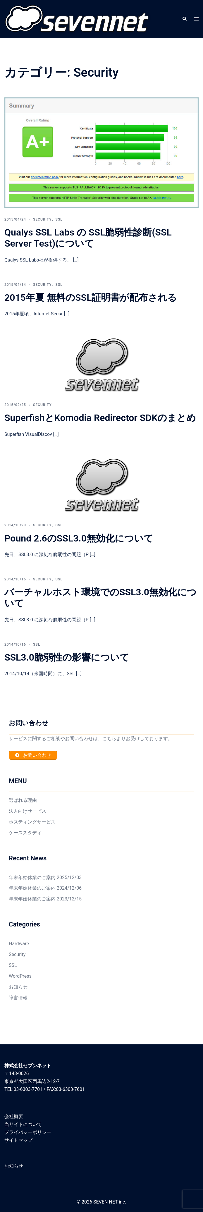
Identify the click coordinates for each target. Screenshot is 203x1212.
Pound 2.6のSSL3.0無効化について (78, 538)
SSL (59, 219)
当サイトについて (23, 1124)
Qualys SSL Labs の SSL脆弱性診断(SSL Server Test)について (88, 238)
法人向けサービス (27, 811)
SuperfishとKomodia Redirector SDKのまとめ (100, 417)
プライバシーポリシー (27, 1132)
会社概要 (13, 1116)
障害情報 (18, 997)
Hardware (19, 943)
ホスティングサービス (32, 822)
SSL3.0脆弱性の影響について (66, 657)
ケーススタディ (25, 832)
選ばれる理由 (23, 800)
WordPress (20, 976)
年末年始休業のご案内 (32, 877)
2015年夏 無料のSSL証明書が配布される (90, 297)
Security (42, 219)
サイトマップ (18, 1140)
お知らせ (18, 987)
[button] (184, 19)
